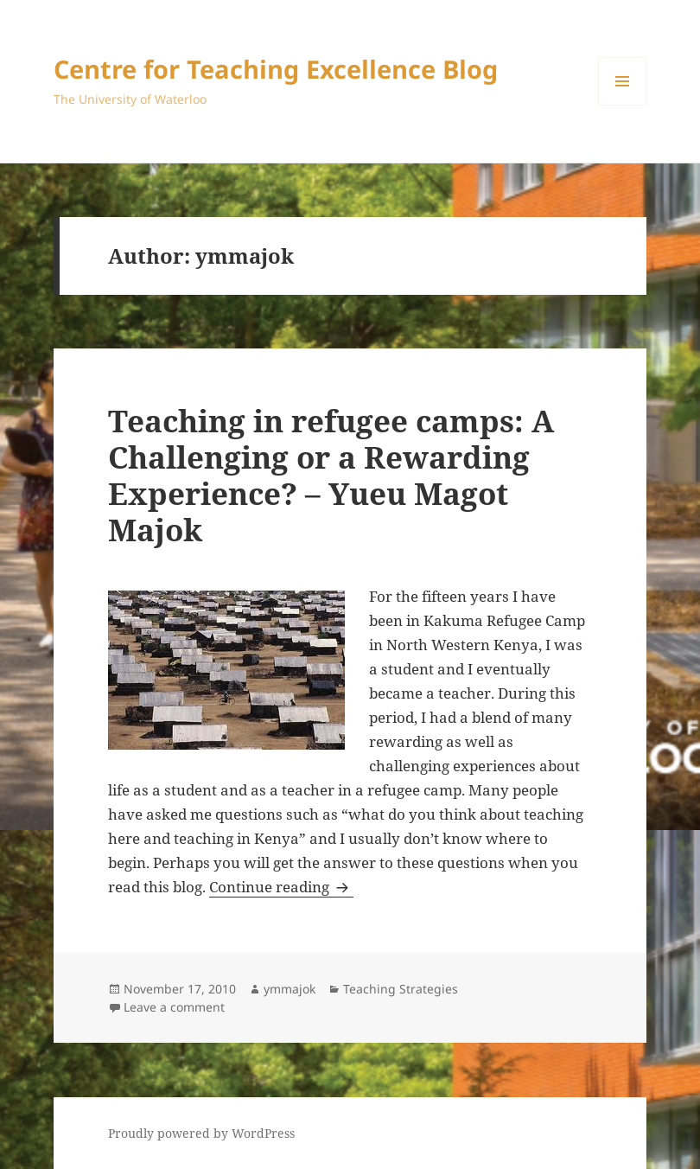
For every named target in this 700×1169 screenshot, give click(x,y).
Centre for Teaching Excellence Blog (276, 69)
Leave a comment (174, 1007)
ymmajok (289, 989)
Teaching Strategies (400, 989)
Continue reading (281, 887)
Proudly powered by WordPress (201, 1133)
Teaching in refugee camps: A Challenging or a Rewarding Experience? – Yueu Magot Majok (331, 475)
